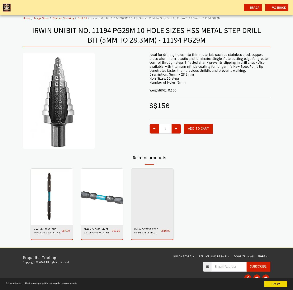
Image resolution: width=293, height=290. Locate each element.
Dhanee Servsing (63, 18)
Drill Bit (82, 18)
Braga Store (41, 18)
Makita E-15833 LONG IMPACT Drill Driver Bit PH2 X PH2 (47, 232)
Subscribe (258, 266)
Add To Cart (198, 129)
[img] (52, 197)
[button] (207, 7)
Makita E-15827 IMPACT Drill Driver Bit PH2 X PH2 (96, 232)
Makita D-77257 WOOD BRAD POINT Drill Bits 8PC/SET (146, 232)
